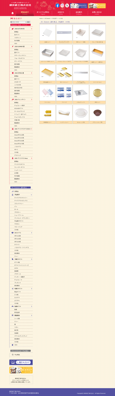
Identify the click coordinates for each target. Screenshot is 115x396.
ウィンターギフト (19, 167)
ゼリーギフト (18, 61)
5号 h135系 (17, 239)
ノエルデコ (17, 146)
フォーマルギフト (19, 58)
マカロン (17, 224)
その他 (16, 152)
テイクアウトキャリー (20, 198)
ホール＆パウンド (19, 111)
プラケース (17, 274)
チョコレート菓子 (19, 105)
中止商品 (16, 355)
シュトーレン (18, 170)
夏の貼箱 (17, 64)
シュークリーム (19, 215)
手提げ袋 (17, 120)
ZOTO (16, 268)
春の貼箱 (17, 91)
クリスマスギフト (19, 164)
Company (79, 13)
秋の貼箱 (17, 40)
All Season (47, 18)
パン (15, 206)
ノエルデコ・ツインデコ (21, 247)
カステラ (17, 297)
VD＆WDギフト (18, 108)
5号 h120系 (17, 236)
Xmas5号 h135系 (19, 138)
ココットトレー (19, 203)
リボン (16, 327)
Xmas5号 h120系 (19, 135)
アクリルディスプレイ (20, 336)
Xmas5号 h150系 (19, 141)
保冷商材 (17, 253)
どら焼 (16, 295)
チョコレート (18, 280)
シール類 (17, 318)
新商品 (16, 32)
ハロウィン (17, 38)
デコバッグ (17, 155)
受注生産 (17, 312)
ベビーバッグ (18, 227)
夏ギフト (17, 52)
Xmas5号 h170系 (19, 144)
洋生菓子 (54, 18)
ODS (15, 43)
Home (41, 18)
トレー (16, 256)
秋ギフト (17, 35)
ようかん (17, 300)
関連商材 (17, 67)
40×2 (16, 149)
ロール (16, 209)
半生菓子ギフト (19, 221)
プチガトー (17, 212)
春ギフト (17, 79)
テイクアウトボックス (20, 201)
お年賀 (16, 173)
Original (43, 13)
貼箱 (15, 309)
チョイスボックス (19, 117)
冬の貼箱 (17, 176)
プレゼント (17, 283)
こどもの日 (17, 85)
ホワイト (17, 244)
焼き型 (16, 330)
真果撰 (16, 271)
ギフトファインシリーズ (21, 265)
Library (61, 13)
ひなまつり (17, 82)
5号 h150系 (17, 242)
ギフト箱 (17, 262)
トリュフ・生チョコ (20, 114)
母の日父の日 (18, 88)
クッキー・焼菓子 (19, 277)
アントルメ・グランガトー (22, 218)
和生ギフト (17, 292)
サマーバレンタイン (20, 55)
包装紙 (16, 333)
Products (25, 13)
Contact (97, 13)
